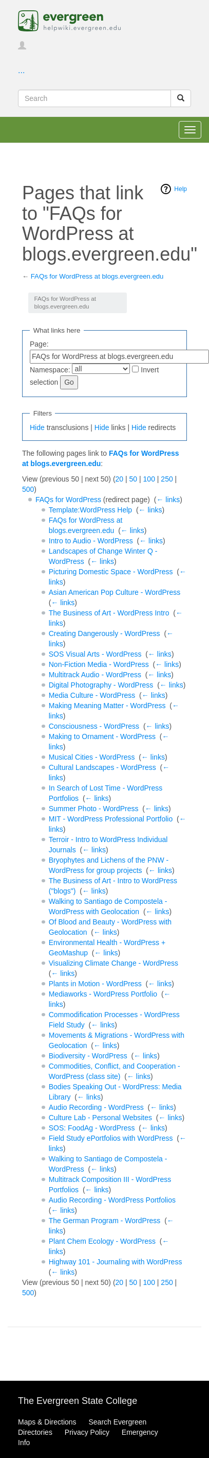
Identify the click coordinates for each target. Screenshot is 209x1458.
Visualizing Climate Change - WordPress (113, 963)
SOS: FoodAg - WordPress (92, 1128)
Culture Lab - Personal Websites (100, 1117)
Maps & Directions (47, 1422)
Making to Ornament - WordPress (102, 736)
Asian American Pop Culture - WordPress (115, 592)
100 (149, 479)
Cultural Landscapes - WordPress (102, 767)
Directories (35, 1432)
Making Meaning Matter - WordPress (107, 705)
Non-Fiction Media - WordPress (99, 664)
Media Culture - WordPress (92, 695)
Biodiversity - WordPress (88, 1056)
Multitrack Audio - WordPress (95, 675)
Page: (39, 344)
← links (168, 499)
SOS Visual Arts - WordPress (95, 654)
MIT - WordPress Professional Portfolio (111, 819)
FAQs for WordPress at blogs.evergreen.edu (97, 276)
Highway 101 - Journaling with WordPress (115, 1262)
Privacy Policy (87, 1432)
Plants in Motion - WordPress (95, 984)
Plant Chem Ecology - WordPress (102, 1241)
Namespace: (50, 370)
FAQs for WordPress (68, 499)
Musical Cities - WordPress (92, 757)
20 (120, 479)
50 (133, 479)
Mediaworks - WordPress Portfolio (103, 994)
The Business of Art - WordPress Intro (109, 613)
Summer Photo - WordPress (94, 808)
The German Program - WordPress (105, 1220)
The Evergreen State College (77, 1401)
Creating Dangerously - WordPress (104, 633)
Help (180, 189)
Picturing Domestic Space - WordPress (111, 572)
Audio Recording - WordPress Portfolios (112, 1200)
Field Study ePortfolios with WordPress (111, 1138)
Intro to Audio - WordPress (91, 541)
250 (167, 479)
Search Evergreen (117, 1422)
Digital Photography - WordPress (101, 685)
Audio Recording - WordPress (96, 1107)
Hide (37, 427)
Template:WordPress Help (90, 510)
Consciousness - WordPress (94, 726)
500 (28, 489)
